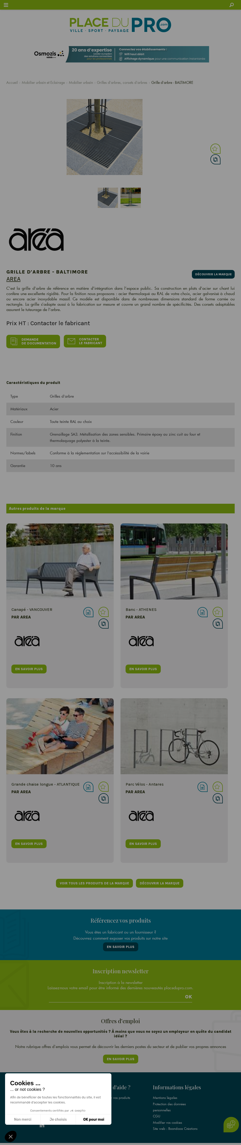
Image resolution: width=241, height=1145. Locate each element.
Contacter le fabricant (86, 340)
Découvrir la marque (211, 273)
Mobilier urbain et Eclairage (43, 82)
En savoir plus (120, 943)
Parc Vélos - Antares (145, 782)
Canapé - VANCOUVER (31, 607)
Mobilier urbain (81, 82)
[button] (11, 1136)
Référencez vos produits (113, 1090)
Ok (188, 992)
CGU (156, 1109)
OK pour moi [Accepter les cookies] (93, 1119)
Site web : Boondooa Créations (175, 1121)
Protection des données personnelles (169, 1099)
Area (13, 278)
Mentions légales (165, 1090)
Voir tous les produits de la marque (93, 881)
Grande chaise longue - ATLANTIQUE (45, 782)
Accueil (12, 82)
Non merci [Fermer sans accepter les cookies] (22, 1119)
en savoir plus (29, 666)
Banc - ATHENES (141, 607)
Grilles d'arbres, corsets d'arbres (122, 82)
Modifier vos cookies (167, 1115)
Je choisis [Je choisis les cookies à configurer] (58, 1119)
